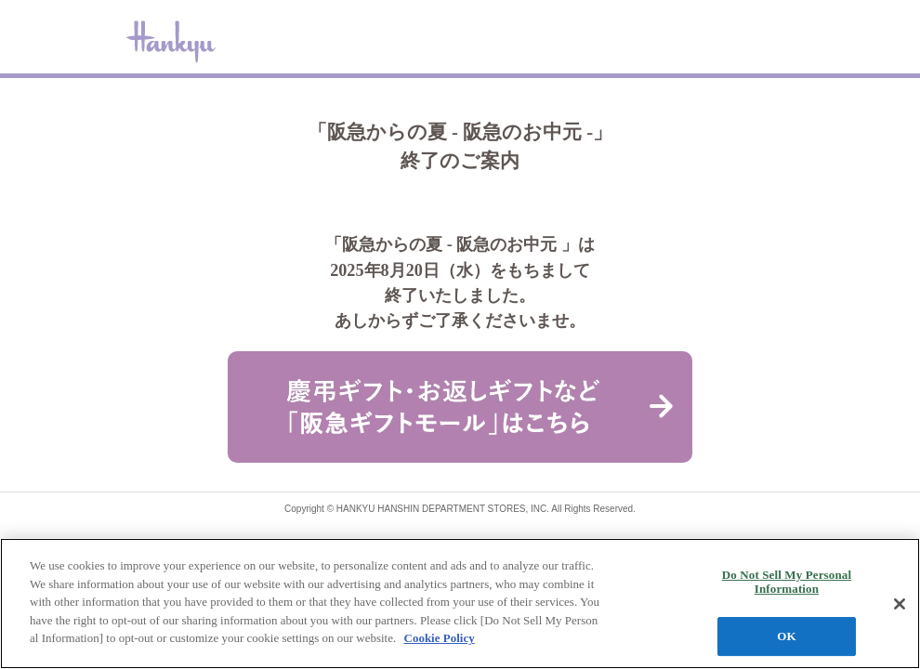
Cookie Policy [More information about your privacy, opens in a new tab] (439, 638)
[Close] (899, 604)
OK (786, 636)
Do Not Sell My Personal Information (786, 582)
